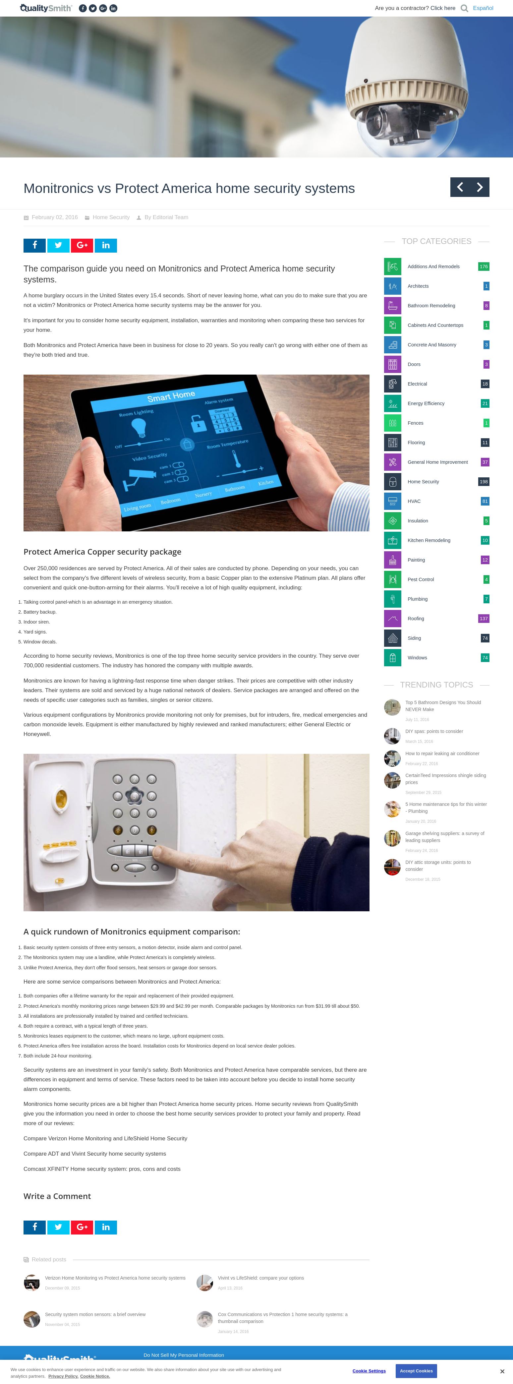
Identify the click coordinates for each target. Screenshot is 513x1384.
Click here (443, 8)
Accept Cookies (416, 1370)
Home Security (111, 217)
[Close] (502, 1371)
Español (483, 8)
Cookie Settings (369, 1370)
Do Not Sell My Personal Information (184, 1355)
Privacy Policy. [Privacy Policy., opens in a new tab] (63, 1376)
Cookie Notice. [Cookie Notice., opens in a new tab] (95, 1376)
